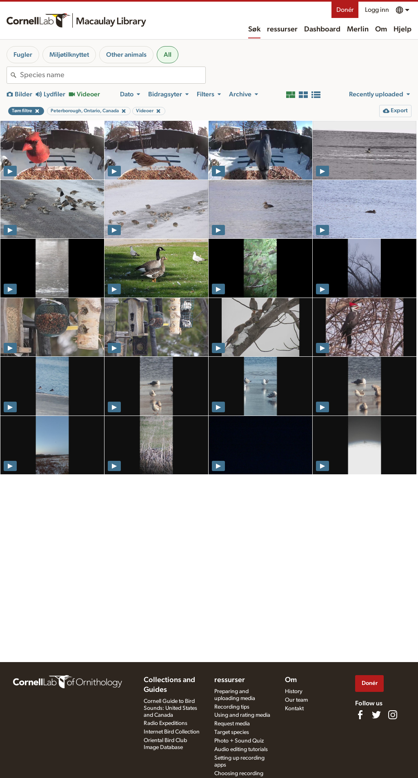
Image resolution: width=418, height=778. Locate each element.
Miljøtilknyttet (69, 54)
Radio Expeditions (165, 723)
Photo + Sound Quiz (239, 741)
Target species (231, 732)
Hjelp (402, 29)
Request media (232, 724)
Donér (345, 10)
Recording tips (231, 707)
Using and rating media (242, 715)
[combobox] (112, 75)
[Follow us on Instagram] (393, 715)
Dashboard (322, 29)
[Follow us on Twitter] (376, 715)
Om (381, 29)
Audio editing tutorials (241, 749)
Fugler (22, 54)
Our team (296, 700)
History (293, 691)
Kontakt (294, 708)
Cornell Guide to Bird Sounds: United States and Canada (170, 708)
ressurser (282, 29)
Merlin (358, 29)
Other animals (126, 54)
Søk (254, 29)
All (167, 54)
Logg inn (377, 10)
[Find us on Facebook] (360, 715)
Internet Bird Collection (172, 732)
